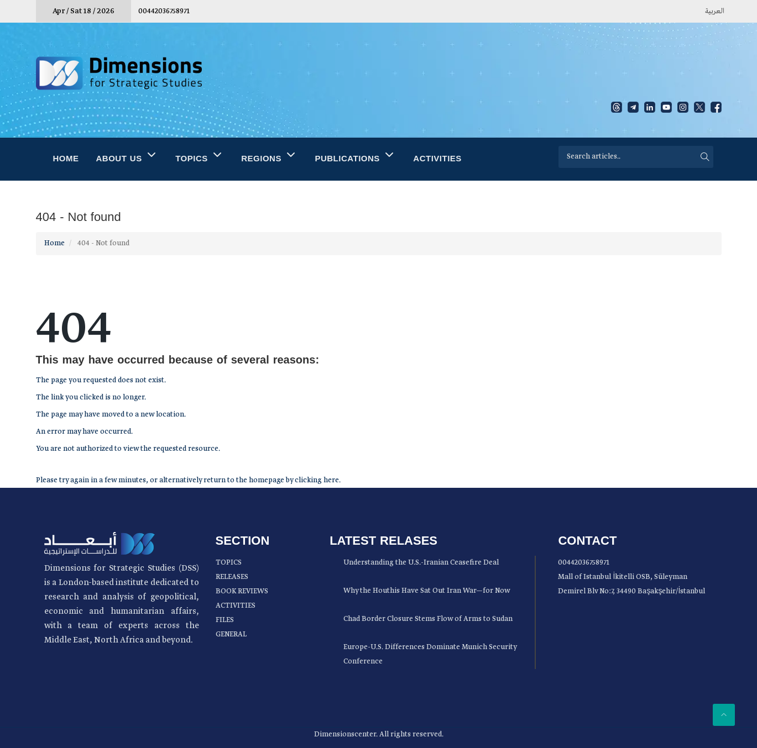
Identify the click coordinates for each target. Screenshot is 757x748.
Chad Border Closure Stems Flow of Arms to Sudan (428, 619)
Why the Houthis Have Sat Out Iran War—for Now (426, 591)
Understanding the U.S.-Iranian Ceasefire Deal (421, 562)
